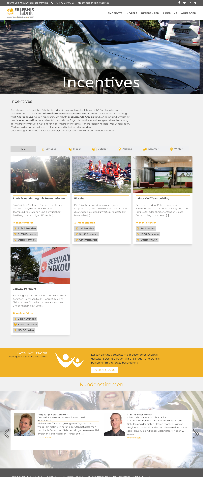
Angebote (115, 13)
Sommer (151, 149)
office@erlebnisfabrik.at (95, 2)
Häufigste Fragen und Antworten (28, 356)
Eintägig (49, 149)
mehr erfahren (23, 222)
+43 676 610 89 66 (64, 2)
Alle (23, 149)
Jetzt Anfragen (105, 369)
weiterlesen (44, 437)
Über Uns (170, 13)
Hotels (132, 13)
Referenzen (150, 13)
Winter (176, 149)
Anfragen (188, 13)
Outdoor (99, 149)
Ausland (125, 149)
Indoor (74, 149)
